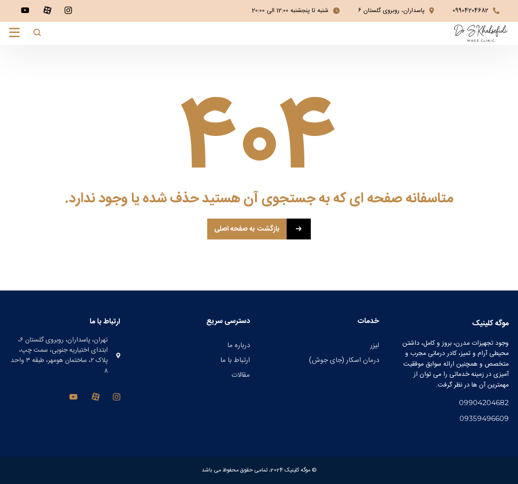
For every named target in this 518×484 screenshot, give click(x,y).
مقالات (240, 375)
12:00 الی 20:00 (270, 11)
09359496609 (484, 418)
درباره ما (238, 345)
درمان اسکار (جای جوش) (344, 360)
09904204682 (470, 11)
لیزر (374, 345)
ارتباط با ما (235, 360)
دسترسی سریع (228, 321)
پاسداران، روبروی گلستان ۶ (391, 11)
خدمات (368, 321)
